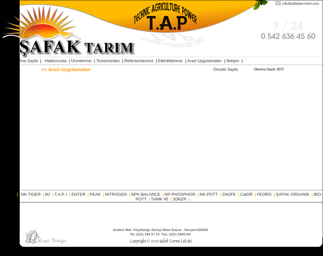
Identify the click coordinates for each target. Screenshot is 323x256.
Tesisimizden (108, 60)
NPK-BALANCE (146, 194)
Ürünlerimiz (82, 60)
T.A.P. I (61, 194)
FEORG (265, 194)
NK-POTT (209, 194)
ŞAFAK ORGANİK (293, 194)
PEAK (96, 194)
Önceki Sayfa (225, 69)
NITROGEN (116, 194)
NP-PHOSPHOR (180, 194)
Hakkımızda (56, 60)
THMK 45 (160, 199)
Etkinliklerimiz (171, 60)
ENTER (79, 194)
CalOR (247, 194)
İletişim (234, 60)
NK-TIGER (31, 194)
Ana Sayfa (28, 60)
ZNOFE (229, 194)
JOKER (179, 199)
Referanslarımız (139, 60)
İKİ (48, 194)
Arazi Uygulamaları (205, 60)
